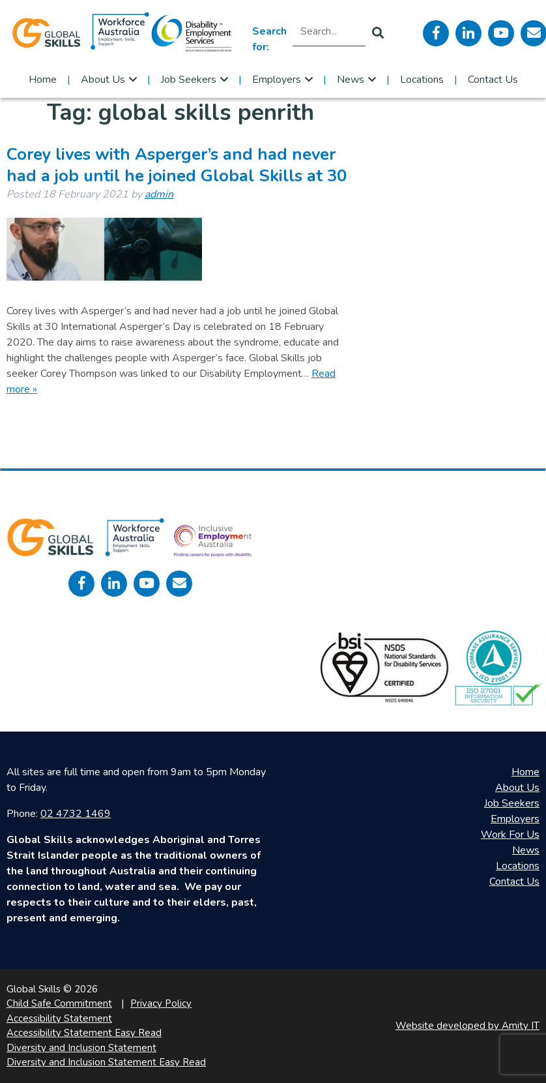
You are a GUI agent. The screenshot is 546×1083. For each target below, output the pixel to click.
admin (159, 194)
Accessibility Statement (59, 1018)
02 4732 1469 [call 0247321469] (75, 814)
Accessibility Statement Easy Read (84, 1032)
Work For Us (510, 834)
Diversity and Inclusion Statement (81, 1047)
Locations (422, 79)
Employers (276, 79)
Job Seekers (188, 79)
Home (43, 79)
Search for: (269, 39)
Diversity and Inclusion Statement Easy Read (106, 1062)
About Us (103, 79)
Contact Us (493, 79)
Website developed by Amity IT (467, 1025)
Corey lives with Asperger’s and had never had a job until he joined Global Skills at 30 (177, 165)
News (350, 79)
